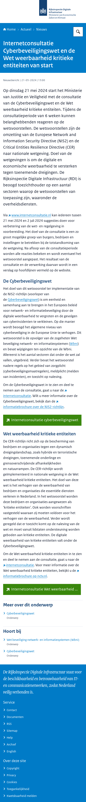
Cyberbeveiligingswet (23, 299)
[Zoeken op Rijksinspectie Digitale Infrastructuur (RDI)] (78, 31)
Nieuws (41, 29)
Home (9, 29)
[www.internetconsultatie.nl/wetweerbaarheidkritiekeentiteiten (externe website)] (42, 589)
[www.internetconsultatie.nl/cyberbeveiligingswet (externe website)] (42, 420)
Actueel (26, 29)
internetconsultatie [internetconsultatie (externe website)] (18, 565)
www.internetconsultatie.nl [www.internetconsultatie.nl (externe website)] (29, 215)
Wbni (74, 343)
